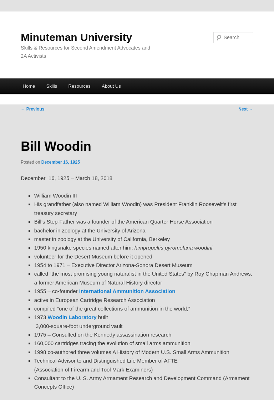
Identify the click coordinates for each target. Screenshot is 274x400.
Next (245, 109)
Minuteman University (76, 37)
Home (29, 86)
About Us (111, 86)
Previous (32, 109)
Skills (51, 86)
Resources (79, 86)
